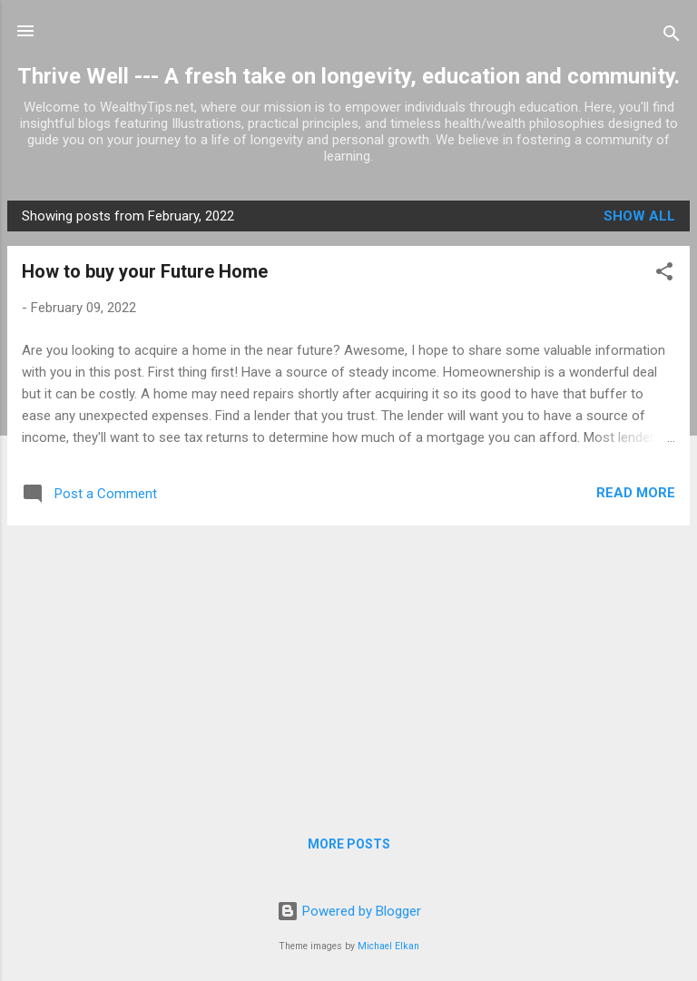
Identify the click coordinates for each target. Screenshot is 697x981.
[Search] (671, 36)
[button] (664, 274)
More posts (349, 844)
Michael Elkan (388, 946)
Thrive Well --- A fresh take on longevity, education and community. (348, 76)
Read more (635, 493)
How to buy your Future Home (145, 271)
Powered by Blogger (349, 911)
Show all (639, 216)
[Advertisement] (348, 667)
